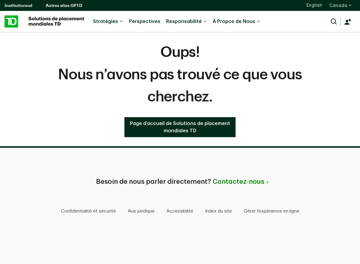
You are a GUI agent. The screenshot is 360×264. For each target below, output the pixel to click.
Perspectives (144, 21)
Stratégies (108, 21)
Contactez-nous (238, 181)
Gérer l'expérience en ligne (271, 211)
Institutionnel (18, 5)
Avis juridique (141, 211)
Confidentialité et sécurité (88, 211)
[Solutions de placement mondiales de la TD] (45, 21)
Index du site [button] (218, 211)
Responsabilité (186, 21)
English (314, 5)
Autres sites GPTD (64, 5)
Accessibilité (179, 211)
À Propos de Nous (236, 21)
